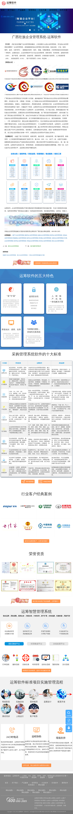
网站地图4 (31, 789)
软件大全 (63, 10)
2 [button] (34, 30)
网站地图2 (8, 789)
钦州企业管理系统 (33, 238)
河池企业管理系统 (33, 241)
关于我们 (11, 10)
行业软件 (45, 782)
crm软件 (57, 796)
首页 (3, 10)
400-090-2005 (7, 17)
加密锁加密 (34, 305)
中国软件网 (23, 777)
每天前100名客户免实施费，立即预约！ (46, 601)
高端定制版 (45, 481)
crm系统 (52, 796)
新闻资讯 (53, 10)
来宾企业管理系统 (45, 241)
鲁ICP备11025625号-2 (45, 809)
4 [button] (43, 30)
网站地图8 (25, 791)
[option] (36, 21)
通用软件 (65, 782)
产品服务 (22, 10)
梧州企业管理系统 (56, 235)
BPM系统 (62, 798)
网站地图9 (36, 791)
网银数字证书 (34, 303)
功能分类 (52, 803)
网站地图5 (42, 789)
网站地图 (41, 784)
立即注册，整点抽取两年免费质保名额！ (36, 765)
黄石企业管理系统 (13, 246)
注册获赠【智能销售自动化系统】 (46, 263)
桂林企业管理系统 (44, 235)
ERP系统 (43, 798)
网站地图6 (53, 789)
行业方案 (42, 10)
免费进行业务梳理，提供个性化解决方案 (36, 670)
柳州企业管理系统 (31, 235)
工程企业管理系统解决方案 (37, 255)
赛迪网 (33, 777)
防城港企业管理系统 (19, 238)
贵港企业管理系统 (45, 238)
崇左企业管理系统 (58, 241)
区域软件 (55, 782)
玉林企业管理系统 (58, 238)
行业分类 (47, 803)
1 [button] (30, 30)
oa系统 (53, 801)
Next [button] (69, 21)
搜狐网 (42, 777)
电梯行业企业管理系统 (9, 255)
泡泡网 (51, 777)
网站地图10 (47, 791)
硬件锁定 (33, 308)
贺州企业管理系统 (20, 241)
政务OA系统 (46, 801)
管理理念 (32, 10)
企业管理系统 (59, 801)
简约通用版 (28, 481)
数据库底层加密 (33, 300)
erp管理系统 (54, 798)
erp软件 (48, 798)
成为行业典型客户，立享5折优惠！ (36, 541)
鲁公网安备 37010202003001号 (58, 809)
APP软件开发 (38, 801)
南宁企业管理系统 (18, 235)
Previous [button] (4, 21)
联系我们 (31, 784)
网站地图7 (64, 789)
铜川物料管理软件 (35, 246)
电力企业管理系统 (22, 255)
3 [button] (38, 30)
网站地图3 (19, 789)
